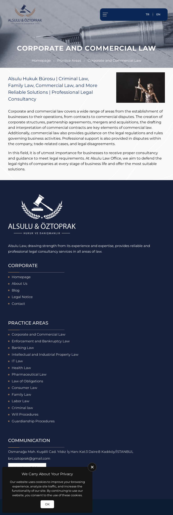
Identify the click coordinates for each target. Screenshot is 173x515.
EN (158, 14)
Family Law (21, 394)
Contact (18, 303)
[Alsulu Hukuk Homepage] (25, 14)
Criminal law (22, 408)
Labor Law (20, 401)
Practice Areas (69, 60)
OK (47, 504)
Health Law (21, 368)
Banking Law (23, 348)
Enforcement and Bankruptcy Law (41, 341)
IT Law (17, 361)
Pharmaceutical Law (29, 374)
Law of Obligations (27, 381)
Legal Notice (22, 297)
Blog (15, 290)
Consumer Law (24, 388)
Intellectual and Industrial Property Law (45, 354)
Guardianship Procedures (33, 421)
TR (147, 14)
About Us (19, 283)
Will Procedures (25, 414)
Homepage (41, 60)
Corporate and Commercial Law (38, 334)
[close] (92, 467)
